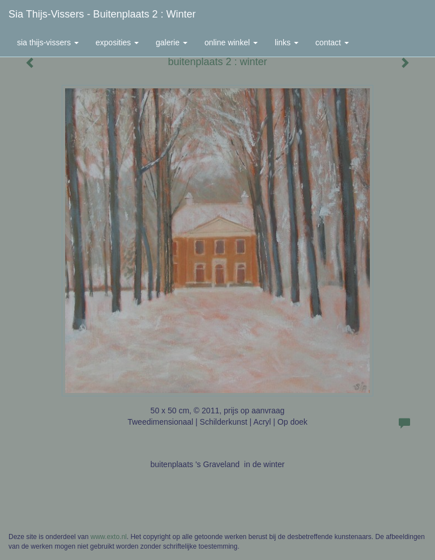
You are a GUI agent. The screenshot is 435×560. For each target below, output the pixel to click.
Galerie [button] (171, 42)
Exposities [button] (117, 42)
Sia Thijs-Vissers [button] (48, 42)
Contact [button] (332, 42)
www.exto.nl (109, 537)
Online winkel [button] (231, 42)
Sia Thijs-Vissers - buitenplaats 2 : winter (101, 14)
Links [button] (286, 42)
